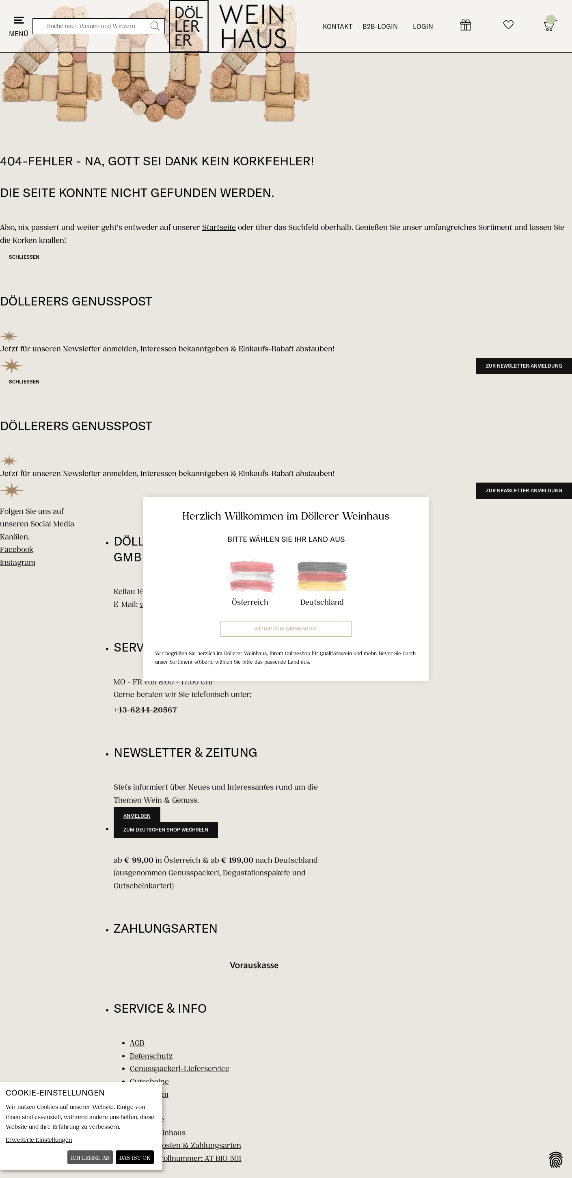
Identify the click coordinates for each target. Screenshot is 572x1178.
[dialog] (81, 1126)
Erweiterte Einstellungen (39, 1139)
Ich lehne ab (90, 1157)
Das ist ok (135, 1157)
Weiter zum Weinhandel (286, 629)
